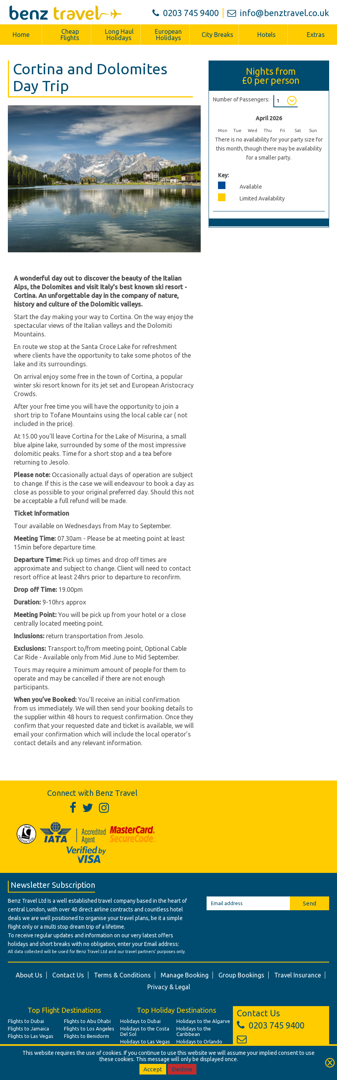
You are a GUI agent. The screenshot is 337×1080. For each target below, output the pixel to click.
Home (21, 34)
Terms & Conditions (122, 975)
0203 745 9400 (185, 13)
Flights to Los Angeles (89, 1028)
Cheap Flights (69, 34)
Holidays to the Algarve (203, 1021)
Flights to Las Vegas (30, 1036)
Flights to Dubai (26, 1021)
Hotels (266, 34)
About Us (29, 975)
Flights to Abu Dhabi (87, 1021)
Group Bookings (241, 975)
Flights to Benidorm (86, 1036)
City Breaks (217, 34)
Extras (316, 34)
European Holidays (168, 34)
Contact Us (68, 975)
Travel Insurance (297, 975)
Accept (152, 1069)
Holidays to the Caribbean (193, 1031)
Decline (182, 1069)
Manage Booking (185, 975)
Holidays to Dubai (140, 1021)
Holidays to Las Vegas (145, 1041)
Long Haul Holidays (119, 34)
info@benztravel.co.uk (278, 13)
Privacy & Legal (168, 986)
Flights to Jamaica (28, 1028)
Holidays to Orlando (199, 1041)
